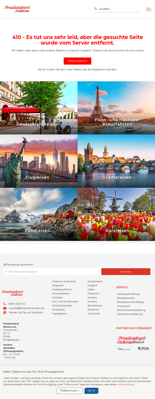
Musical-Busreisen (62, 325)
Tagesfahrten (59, 333)
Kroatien (92, 317)
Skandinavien (95, 325)
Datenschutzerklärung (129, 333)
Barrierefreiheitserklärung (131, 329)
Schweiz (92, 321)
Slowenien (93, 329)
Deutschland (95, 301)
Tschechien (94, 333)
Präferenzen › (70, 390)
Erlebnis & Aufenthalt (64, 301)
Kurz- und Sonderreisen (65, 321)
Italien (91, 309)
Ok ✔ (91, 390)
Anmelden (125, 291)
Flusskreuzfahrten (62, 309)
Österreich (93, 313)
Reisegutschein (126, 317)
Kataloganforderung (128, 313)
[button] (77, 61)
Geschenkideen (61, 313)
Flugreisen (58, 305)
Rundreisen (58, 329)
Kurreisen (57, 317)
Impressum (123, 325)
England (92, 305)
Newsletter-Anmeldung (130, 321)
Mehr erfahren (127, 384)
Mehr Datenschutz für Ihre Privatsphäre (33, 372)
